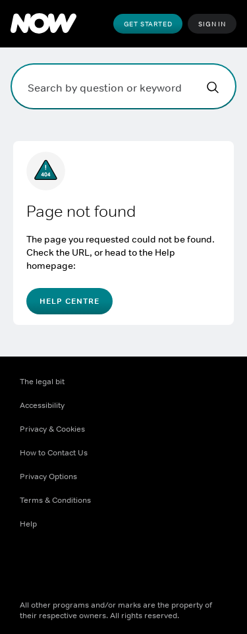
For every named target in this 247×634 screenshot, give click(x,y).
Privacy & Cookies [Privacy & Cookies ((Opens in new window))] (52, 429)
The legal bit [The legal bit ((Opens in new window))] (42, 381)
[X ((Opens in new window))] (64, 566)
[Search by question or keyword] (123, 86)
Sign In (212, 23)
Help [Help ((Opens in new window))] (28, 524)
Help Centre (69, 301)
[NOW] (43, 23)
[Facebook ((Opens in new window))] (30, 566)
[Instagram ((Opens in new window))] (98, 566)
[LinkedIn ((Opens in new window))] (167, 566)
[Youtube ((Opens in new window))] (133, 566)
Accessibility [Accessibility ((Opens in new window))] (42, 405)
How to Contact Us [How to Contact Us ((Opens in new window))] (54, 452)
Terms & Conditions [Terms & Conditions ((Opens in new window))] (55, 500)
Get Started (148, 23)
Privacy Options (48, 476)
